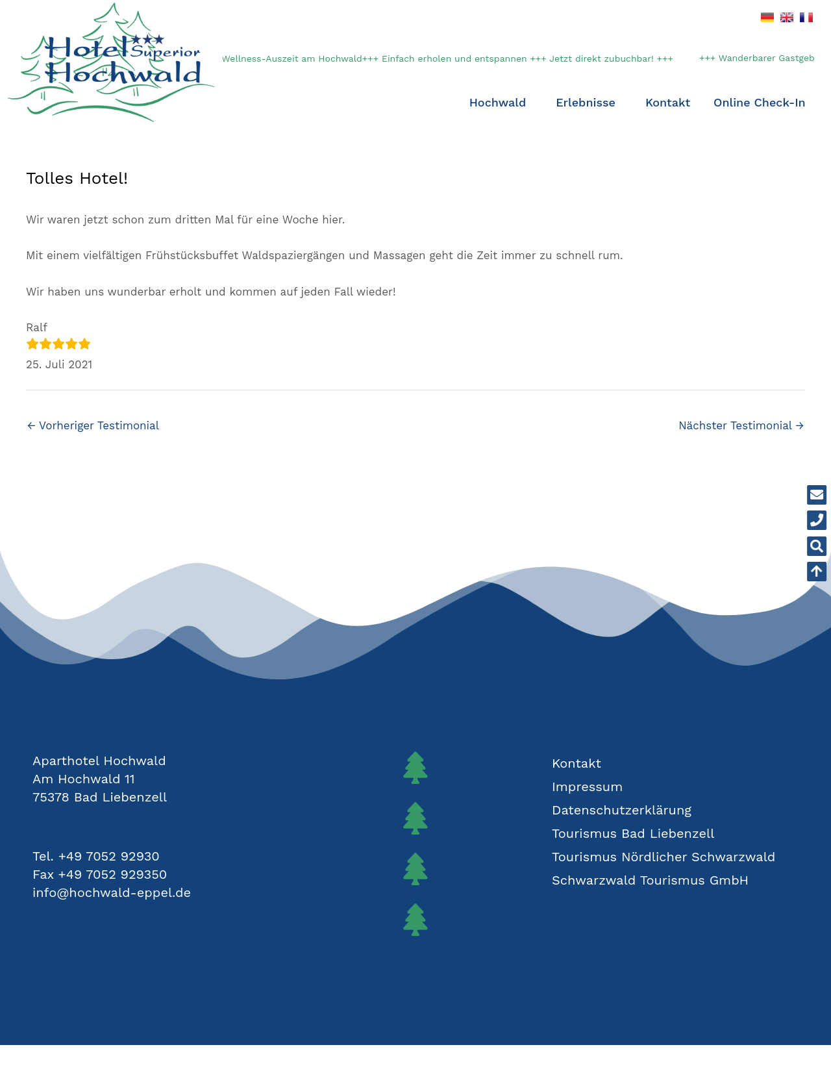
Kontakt (667, 102)
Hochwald (500, 102)
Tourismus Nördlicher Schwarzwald (663, 856)
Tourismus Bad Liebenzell (633, 833)
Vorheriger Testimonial (93, 425)
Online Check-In (759, 102)
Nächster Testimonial (741, 425)
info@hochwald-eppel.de (111, 892)
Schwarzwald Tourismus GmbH (650, 880)
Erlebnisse (589, 102)
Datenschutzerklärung (621, 810)
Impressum (587, 786)
